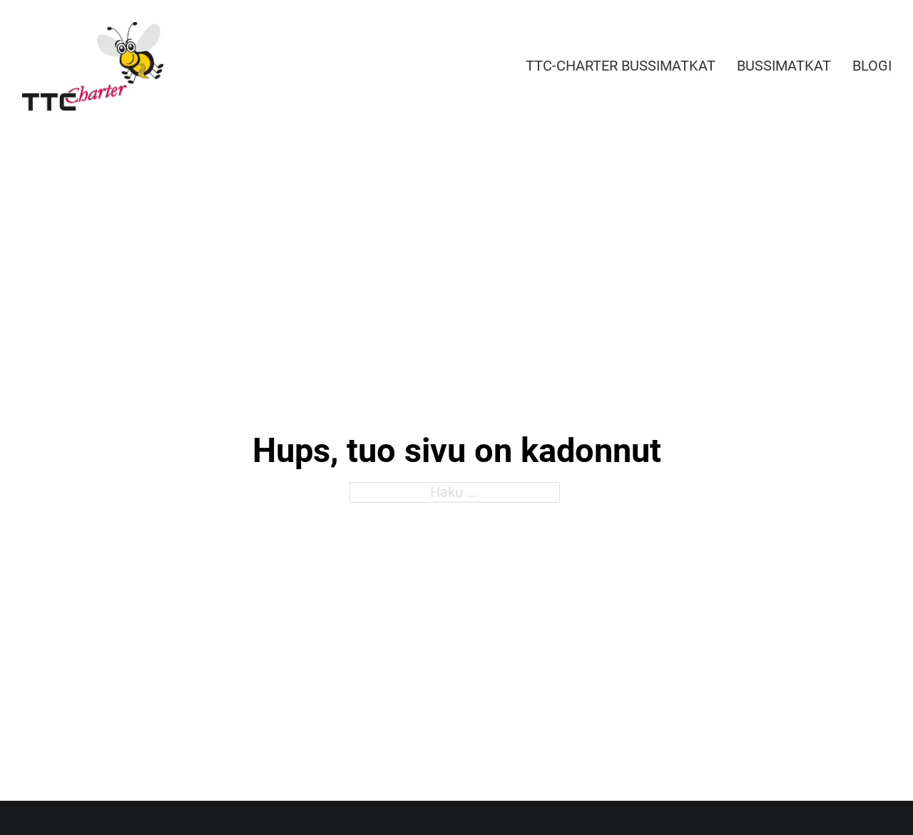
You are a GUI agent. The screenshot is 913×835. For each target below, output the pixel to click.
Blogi (872, 65)
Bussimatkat (784, 65)
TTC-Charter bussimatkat (620, 65)
